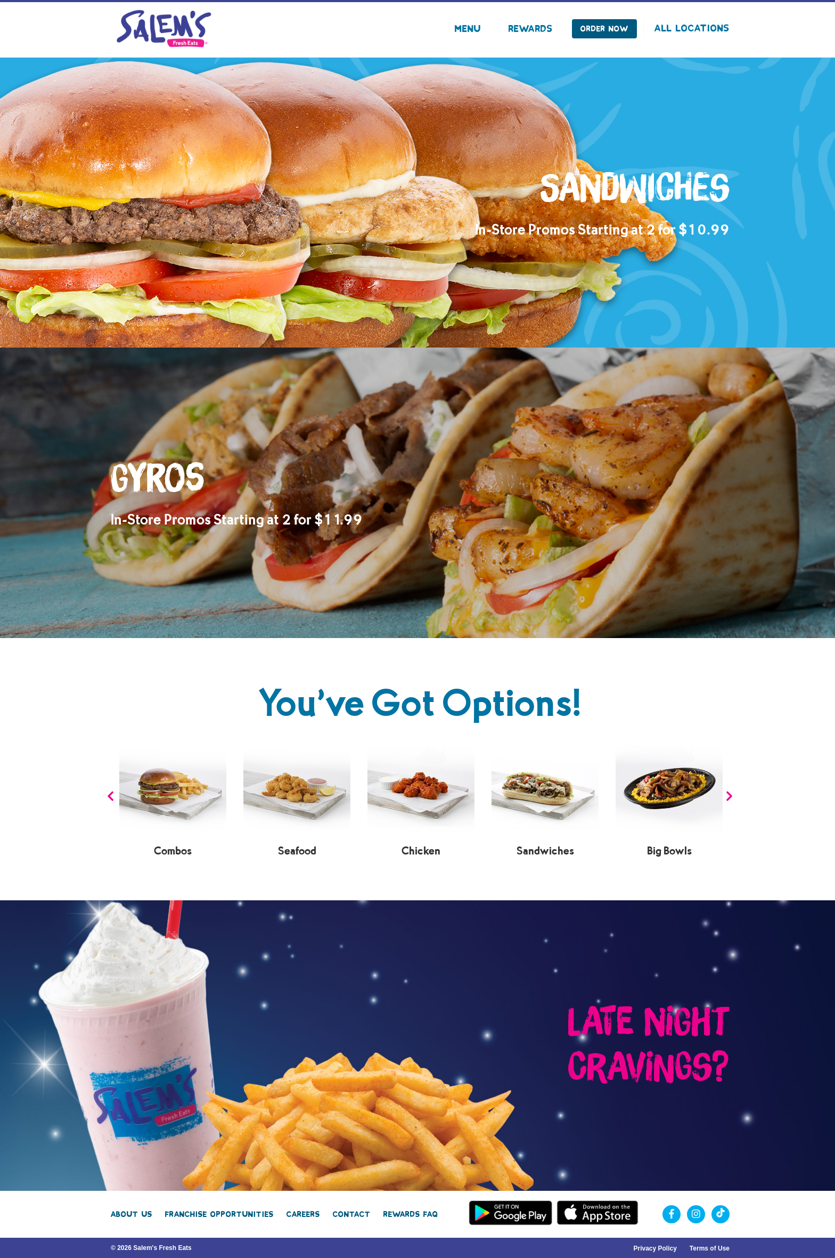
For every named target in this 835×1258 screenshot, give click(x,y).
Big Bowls (669, 851)
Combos (173, 851)
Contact (352, 1214)
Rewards (531, 28)
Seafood (297, 851)
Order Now (604, 28)
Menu (468, 28)
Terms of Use (710, 1248)
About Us (131, 1214)
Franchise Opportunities (219, 1214)
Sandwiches (545, 851)
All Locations (692, 28)
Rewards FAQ (410, 1214)
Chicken (421, 851)
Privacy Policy (654, 1248)
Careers (303, 1214)
